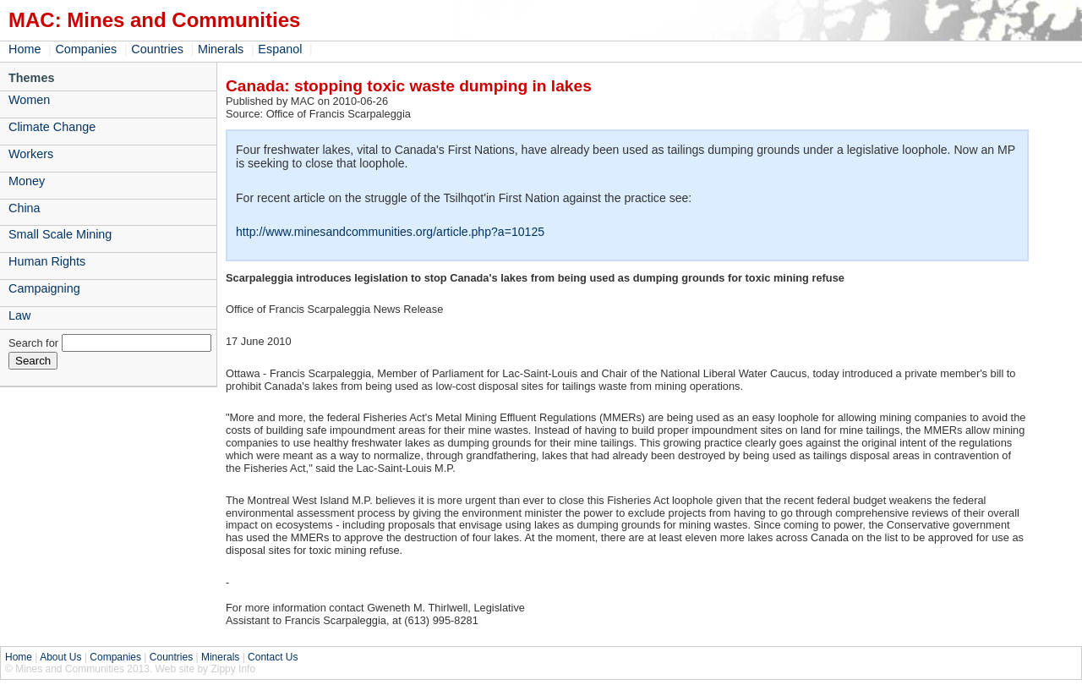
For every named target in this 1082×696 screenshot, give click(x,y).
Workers (30, 154)
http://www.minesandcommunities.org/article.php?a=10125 (390, 231)
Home (24, 49)
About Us (60, 657)
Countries (157, 49)
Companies (86, 49)
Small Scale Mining (60, 234)
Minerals (220, 49)
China (24, 208)
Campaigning (44, 288)
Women (29, 100)
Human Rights (46, 261)
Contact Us (273, 657)
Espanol (280, 49)
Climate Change (52, 127)
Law (19, 315)
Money (26, 181)
